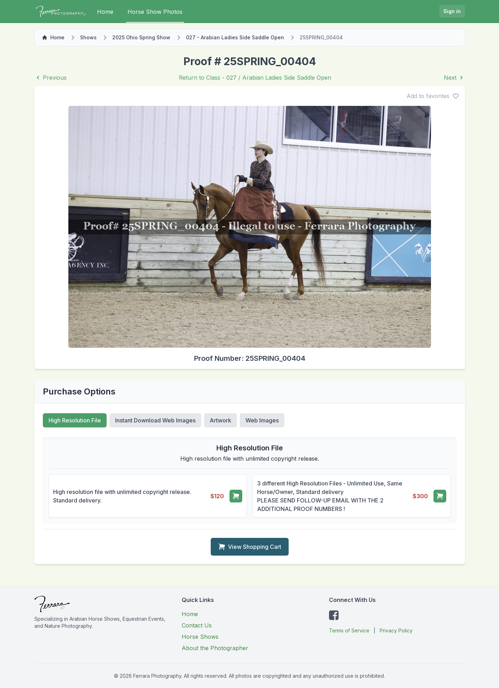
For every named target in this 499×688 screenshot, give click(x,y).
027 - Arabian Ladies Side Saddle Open (235, 37)
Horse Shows (200, 636)
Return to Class (255, 77)
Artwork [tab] (220, 420)
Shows (88, 37)
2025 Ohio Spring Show (141, 37)
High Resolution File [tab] (75, 420)
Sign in (452, 11)
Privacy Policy (396, 630)
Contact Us (197, 625)
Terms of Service (349, 630)
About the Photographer (215, 648)
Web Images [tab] (262, 420)
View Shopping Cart (249, 546)
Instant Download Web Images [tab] (155, 420)
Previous (50, 77)
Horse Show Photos (154, 11)
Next (454, 77)
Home (105, 11)
